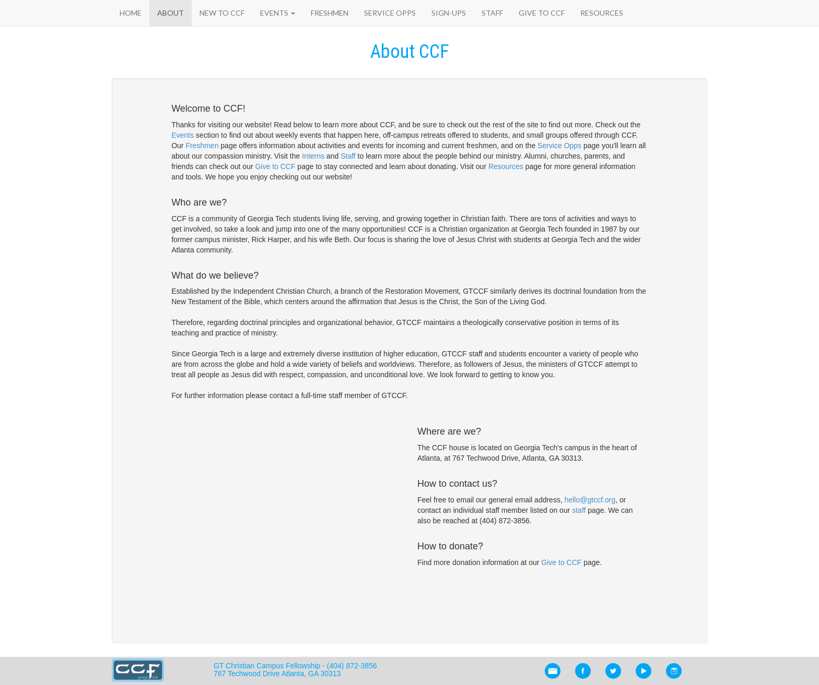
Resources (601, 12)
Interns (313, 156)
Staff (492, 12)
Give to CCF (542, 12)
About (170, 12)
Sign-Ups (448, 12)
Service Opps (390, 12)
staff (579, 510)
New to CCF (222, 12)
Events (277, 12)
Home (131, 12)
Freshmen (329, 12)
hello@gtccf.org (590, 500)
